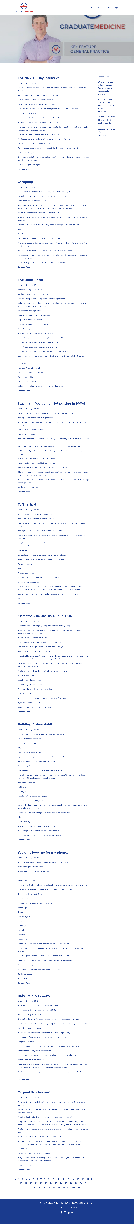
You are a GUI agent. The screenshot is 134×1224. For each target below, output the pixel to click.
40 (68, 1192)
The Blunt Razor (33, 279)
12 (63, 1184)
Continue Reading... (26, 169)
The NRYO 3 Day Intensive (43, 77)
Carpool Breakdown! (37, 1096)
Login (116, 7)
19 (26, 1188)
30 (81, 1188)
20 (31, 1188)
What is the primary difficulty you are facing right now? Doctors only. (106, 86)
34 (38, 1192)
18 (21, 1188)
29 (76, 1188)
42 (78, 1192)
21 (36, 1188)
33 (33, 1192)
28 (71, 1188)
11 (57, 1184)
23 (46, 1188)
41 (73, 1192)
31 (86, 1188)
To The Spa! (29, 509)
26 (61, 1188)
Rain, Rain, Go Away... (38, 1000)
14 (73, 1184)
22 (41, 1188)
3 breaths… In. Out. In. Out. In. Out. (51, 620)
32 (28, 1192)
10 (52, 1184)
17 (88, 1184)
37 (53, 1192)
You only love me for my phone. (48, 857)
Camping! (27, 181)
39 (63, 1192)
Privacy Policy (71, 1213)
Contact (108, 7)
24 (51, 1188)
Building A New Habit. (39, 729)
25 (56, 1188)
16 (83, 1184)
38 (58, 1192)
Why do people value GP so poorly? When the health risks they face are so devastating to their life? (106, 124)
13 (68, 1184)
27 (66, 1188)
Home (93, 7)
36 (48, 1192)
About (100, 7)
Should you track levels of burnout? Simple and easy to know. (106, 104)
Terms (60, 1213)
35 (43, 1192)
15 (78, 1184)
